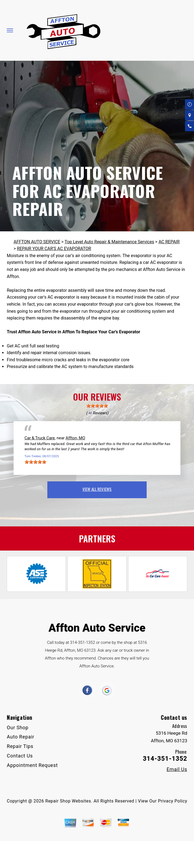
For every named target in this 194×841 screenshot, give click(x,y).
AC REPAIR (169, 241)
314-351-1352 (82, 642)
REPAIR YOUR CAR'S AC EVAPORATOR (54, 248)
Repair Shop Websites (68, 801)
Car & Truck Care (39, 438)
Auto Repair (20, 737)
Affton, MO (75, 438)
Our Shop (18, 727)
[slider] (97, 406)
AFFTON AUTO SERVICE (37, 241)
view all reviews (97, 489)
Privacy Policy (172, 801)
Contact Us (20, 756)
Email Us (177, 769)
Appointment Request (32, 765)
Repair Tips (20, 746)
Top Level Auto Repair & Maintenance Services (109, 241)
